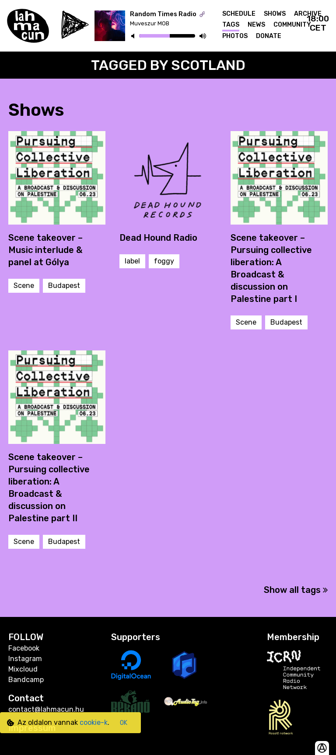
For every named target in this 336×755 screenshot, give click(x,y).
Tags (230, 24)
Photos (235, 36)
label (132, 261)
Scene (24, 285)
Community (292, 24)
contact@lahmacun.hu (46, 709)
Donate (268, 36)
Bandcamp (26, 679)
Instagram (25, 659)
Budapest (64, 285)
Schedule (239, 13)
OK (123, 723)
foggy (164, 261)
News (256, 24)
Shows (275, 13)
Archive (308, 13)
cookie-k (94, 722)
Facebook (23, 648)
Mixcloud (23, 669)
